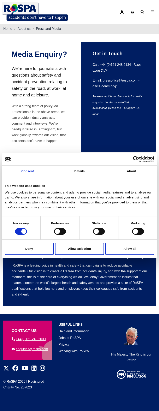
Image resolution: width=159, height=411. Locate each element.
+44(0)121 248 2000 (29, 339)
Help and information (74, 331)
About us (24, 28)
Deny (29, 248)
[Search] (142, 12)
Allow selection (79, 248)
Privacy (64, 344)
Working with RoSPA (74, 351)
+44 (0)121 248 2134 (115, 64)
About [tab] (131, 171)
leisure (42, 95)
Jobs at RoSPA (70, 338)
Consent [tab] (27, 171)
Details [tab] (79, 171)
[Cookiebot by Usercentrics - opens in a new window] (136, 159)
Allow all (129, 248)
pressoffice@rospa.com (120, 80)
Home (7, 28)
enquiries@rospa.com (30, 349)
